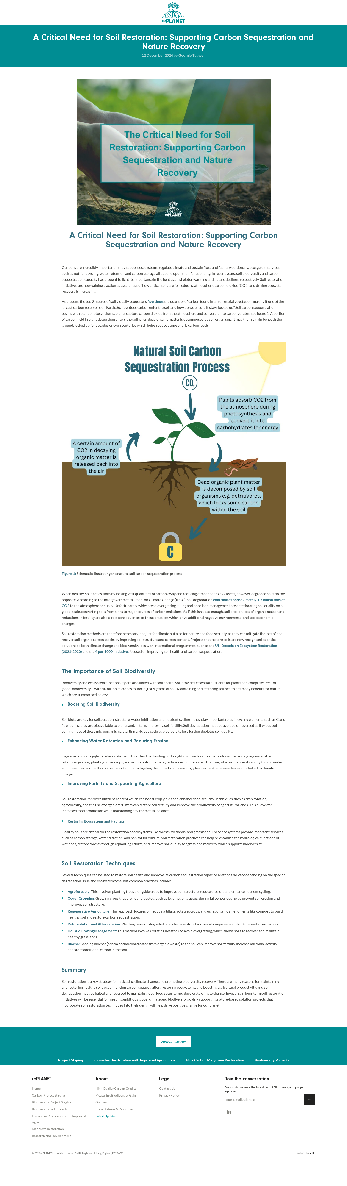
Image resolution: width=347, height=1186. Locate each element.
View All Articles (173, 1042)
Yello (312, 1153)
